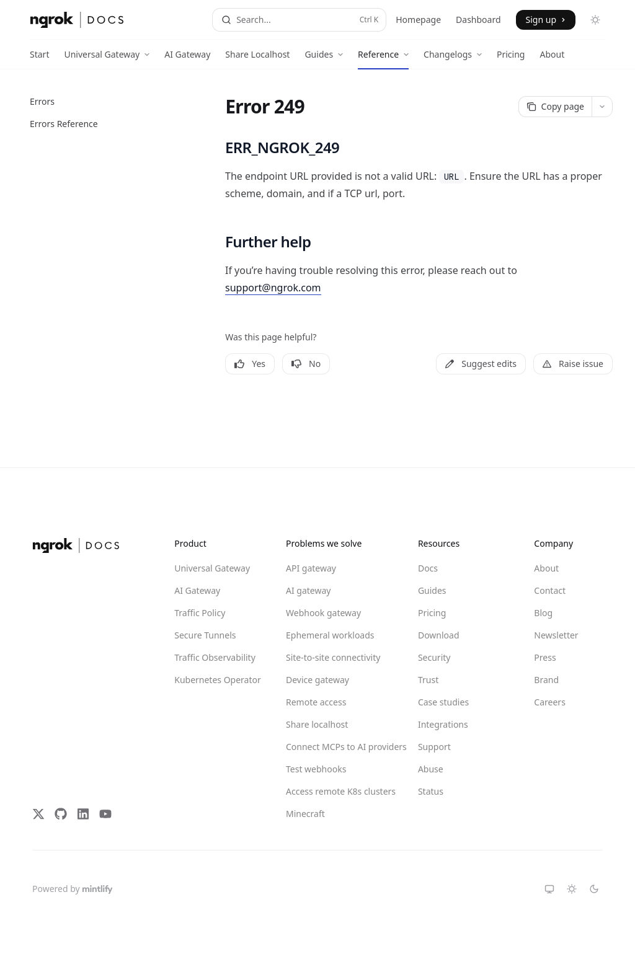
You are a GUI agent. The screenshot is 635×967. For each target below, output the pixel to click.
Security (434, 657)
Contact (550, 590)
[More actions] (602, 106)
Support (434, 747)
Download (439, 635)
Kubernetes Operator (217, 680)
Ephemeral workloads (330, 635)
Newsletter (556, 635)
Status (430, 791)
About (552, 58)
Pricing (511, 58)
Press (545, 657)
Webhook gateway (323, 613)
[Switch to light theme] (571, 889)
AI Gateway (187, 58)
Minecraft (305, 813)
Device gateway (317, 680)
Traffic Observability (214, 657)
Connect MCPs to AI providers (330, 747)
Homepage (418, 19)
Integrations (443, 724)
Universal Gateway (212, 568)
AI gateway (308, 590)
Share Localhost (257, 58)
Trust (428, 680)
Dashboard (478, 19)
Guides (432, 590)
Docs (428, 568)
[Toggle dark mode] (595, 20)
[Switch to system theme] (549, 889)
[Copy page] (555, 106)
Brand (546, 680)
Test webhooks (316, 769)
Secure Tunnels (205, 635)
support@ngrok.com (273, 287)
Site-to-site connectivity (330, 657)
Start (39, 58)
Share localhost (317, 724)
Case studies (443, 702)
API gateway (311, 568)
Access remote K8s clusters (330, 791)
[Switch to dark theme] (594, 889)
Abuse (430, 769)
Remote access (316, 702)
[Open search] (299, 20)
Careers (549, 702)
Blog (543, 613)
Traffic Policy (199, 613)
